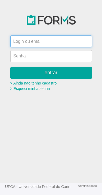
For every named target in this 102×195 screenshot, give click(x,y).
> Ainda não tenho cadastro (33, 83)
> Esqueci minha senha (30, 88)
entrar (51, 72)
